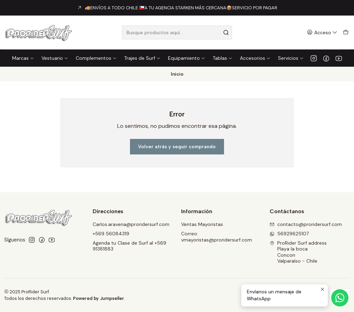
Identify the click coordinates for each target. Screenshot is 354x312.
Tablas (223, 58)
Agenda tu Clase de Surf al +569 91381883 (129, 246)
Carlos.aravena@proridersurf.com (131, 224)
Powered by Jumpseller (98, 298)
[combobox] (177, 32)
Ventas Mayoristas (202, 224)
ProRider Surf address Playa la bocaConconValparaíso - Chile (298, 252)
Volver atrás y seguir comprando (177, 147)
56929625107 (289, 233)
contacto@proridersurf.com (306, 224)
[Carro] (346, 33)
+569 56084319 (111, 233)
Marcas (23, 58)
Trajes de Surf (142, 58)
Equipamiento (186, 58)
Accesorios (255, 58)
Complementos (96, 58)
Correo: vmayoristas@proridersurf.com (216, 236)
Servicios (291, 58)
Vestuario (54, 58)
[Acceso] (322, 33)
